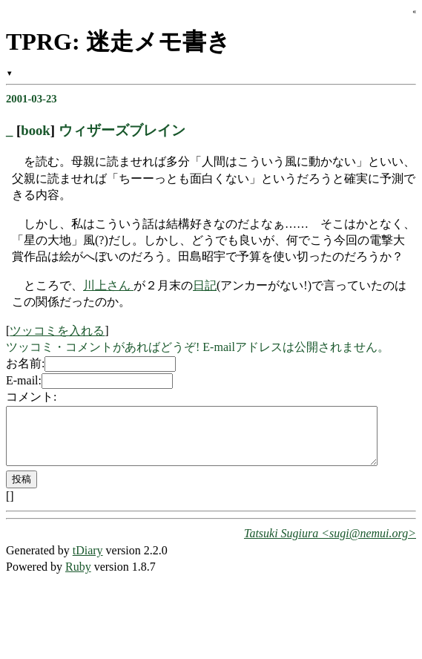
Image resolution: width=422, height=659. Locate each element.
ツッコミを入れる (57, 330)
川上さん (108, 285)
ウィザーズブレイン (122, 130)
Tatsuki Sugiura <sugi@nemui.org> (330, 544)
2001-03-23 (31, 99)
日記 (205, 285)
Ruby (78, 577)
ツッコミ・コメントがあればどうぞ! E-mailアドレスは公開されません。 (197, 347)
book (35, 130)
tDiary (88, 561)
